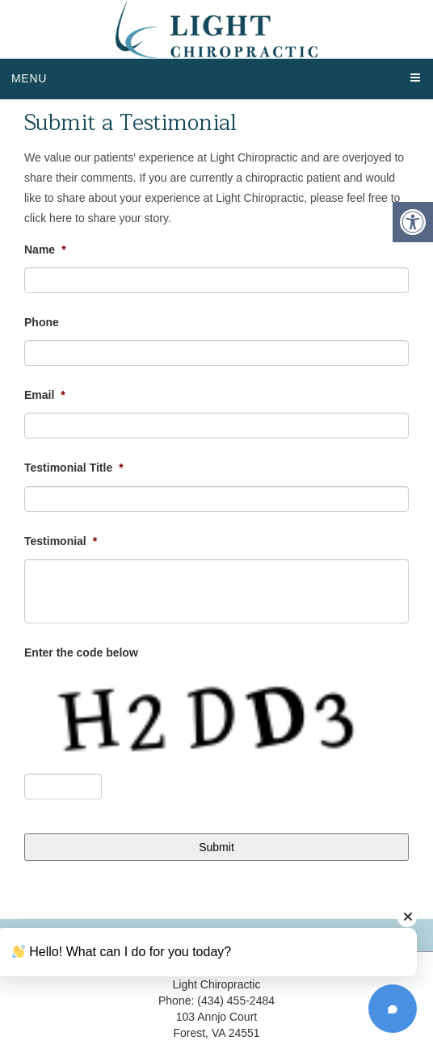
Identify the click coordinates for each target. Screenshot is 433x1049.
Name (45, 249)
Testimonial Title (74, 467)
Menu (29, 78)
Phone (41, 322)
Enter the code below (81, 652)
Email (44, 394)
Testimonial (60, 541)
